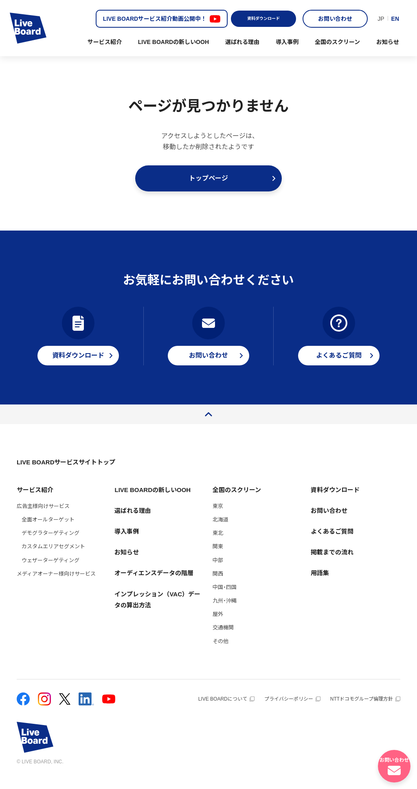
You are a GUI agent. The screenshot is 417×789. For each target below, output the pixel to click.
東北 (218, 546)
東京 (218, 519)
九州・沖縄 (225, 614)
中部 (218, 573)
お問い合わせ (335, 18)
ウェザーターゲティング (50, 573)
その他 (220, 654)
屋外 (218, 627)
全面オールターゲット (48, 533)
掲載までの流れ (332, 565)
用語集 (320, 585)
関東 (218, 559)
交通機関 (223, 640)
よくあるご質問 (332, 544)
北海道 (220, 533)
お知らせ (387, 42)
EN (395, 18)
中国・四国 (225, 600)
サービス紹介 (105, 42)
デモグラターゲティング (50, 546)
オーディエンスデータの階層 (153, 585)
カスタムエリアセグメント (53, 559)
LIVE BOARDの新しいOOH (173, 42)
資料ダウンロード (263, 18)
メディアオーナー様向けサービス (56, 587)
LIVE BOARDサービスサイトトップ (66, 475)
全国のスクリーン (337, 42)
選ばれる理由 (242, 42)
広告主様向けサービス (43, 519)
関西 (218, 587)
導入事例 (287, 42)
